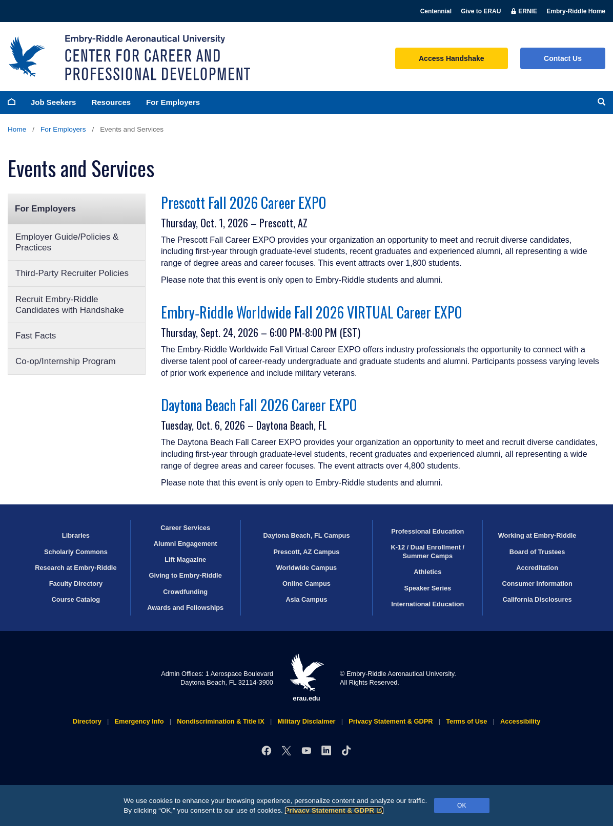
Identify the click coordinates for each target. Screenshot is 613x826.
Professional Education (427, 531)
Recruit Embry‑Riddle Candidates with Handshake (69, 304)
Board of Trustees (537, 552)
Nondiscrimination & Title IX (220, 721)
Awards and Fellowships (185, 607)
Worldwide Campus (306, 567)
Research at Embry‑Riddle (75, 567)
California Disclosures (537, 599)
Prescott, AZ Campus (307, 552)
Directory (87, 721)
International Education (427, 604)
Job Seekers (53, 102)
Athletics (427, 572)
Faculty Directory (76, 583)
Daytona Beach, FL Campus (306, 535)
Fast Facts (35, 336)
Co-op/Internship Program (65, 361)
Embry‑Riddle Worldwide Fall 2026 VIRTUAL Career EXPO (311, 312)
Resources (111, 102)
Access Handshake (451, 58)
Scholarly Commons (76, 552)
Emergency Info (139, 721)
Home (17, 129)
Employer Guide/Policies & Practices (66, 242)
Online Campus (306, 583)
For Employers (173, 102)
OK (461, 805)
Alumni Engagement (185, 543)
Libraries (76, 535)
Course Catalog (76, 599)
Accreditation (537, 567)
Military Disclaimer (306, 721)
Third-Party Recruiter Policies (72, 273)
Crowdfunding (185, 592)
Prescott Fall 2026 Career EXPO (243, 202)
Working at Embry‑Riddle (537, 535)
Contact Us (563, 58)
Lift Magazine (185, 559)
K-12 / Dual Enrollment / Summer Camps (427, 551)
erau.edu (306, 677)
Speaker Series (427, 588)
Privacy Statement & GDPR (334, 810)
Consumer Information (537, 583)
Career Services (185, 528)
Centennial (436, 11)
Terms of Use (466, 721)
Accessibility (520, 721)
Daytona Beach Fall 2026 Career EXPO (259, 404)
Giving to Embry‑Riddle (185, 575)
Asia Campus (306, 599)
